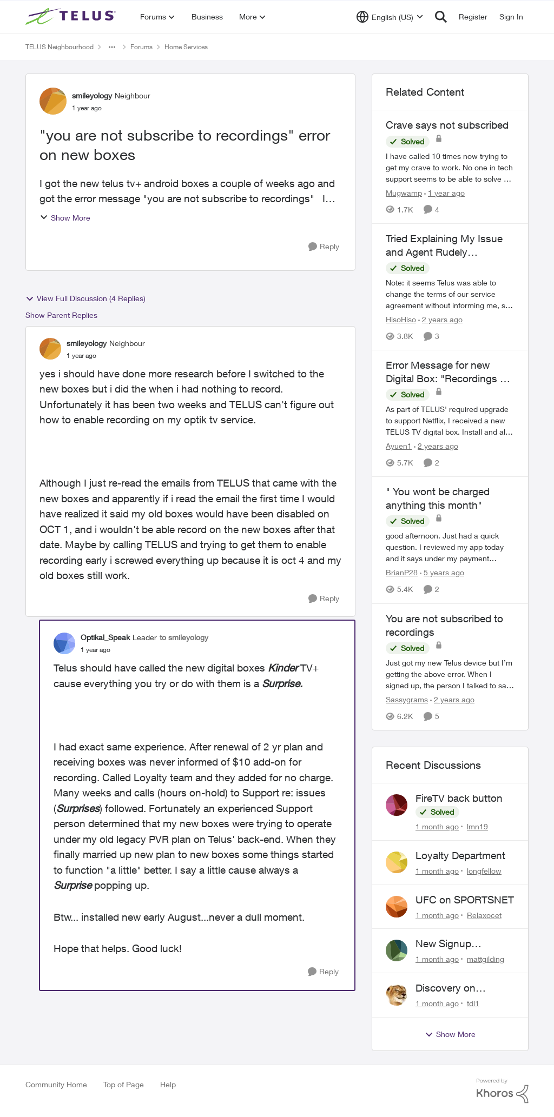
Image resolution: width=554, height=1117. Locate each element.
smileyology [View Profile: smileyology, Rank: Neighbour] (92, 95)
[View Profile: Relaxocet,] (396, 906)
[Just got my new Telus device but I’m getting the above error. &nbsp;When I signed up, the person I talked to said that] (450, 674)
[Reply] (323, 247)
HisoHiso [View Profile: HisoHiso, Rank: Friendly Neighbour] (401, 319)
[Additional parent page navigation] (111, 47)
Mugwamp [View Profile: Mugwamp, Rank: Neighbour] (404, 192)
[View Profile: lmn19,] (396, 805)
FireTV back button (459, 798)
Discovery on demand (446, 988)
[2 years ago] (440, 319)
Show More (64, 217)
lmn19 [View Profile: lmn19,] (477, 826)
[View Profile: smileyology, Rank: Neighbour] (53, 101)
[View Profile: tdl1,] (396, 995)
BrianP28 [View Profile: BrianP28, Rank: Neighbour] (402, 572)
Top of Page (123, 1084)
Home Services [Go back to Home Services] (186, 47)
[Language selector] (390, 17)
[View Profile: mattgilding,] (396, 950)
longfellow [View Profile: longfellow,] (484, 870)
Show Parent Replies (61, 315)
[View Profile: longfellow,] (396, 862)
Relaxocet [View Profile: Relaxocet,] (484, 914)
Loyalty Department (460, 855)
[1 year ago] (444, 192)
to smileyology (184, 637)
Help (168, 1084)
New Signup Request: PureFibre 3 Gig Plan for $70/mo (464, 944)
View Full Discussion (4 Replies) (85, 298)
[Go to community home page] (71, 16)
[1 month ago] (437, 826)
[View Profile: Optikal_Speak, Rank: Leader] (64, 643)
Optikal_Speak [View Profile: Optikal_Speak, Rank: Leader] (105, 637)
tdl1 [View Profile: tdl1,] (473, 1003)
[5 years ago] (442, 573)
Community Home (56, 1084)
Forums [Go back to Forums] (141, 47)
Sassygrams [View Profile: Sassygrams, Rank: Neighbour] (407, 699)
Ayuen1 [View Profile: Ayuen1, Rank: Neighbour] (399, 445)
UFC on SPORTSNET (465, 900)
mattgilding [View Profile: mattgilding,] (485, 958)
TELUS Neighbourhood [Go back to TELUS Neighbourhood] (59, 47)
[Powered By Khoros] (503, 1091)
